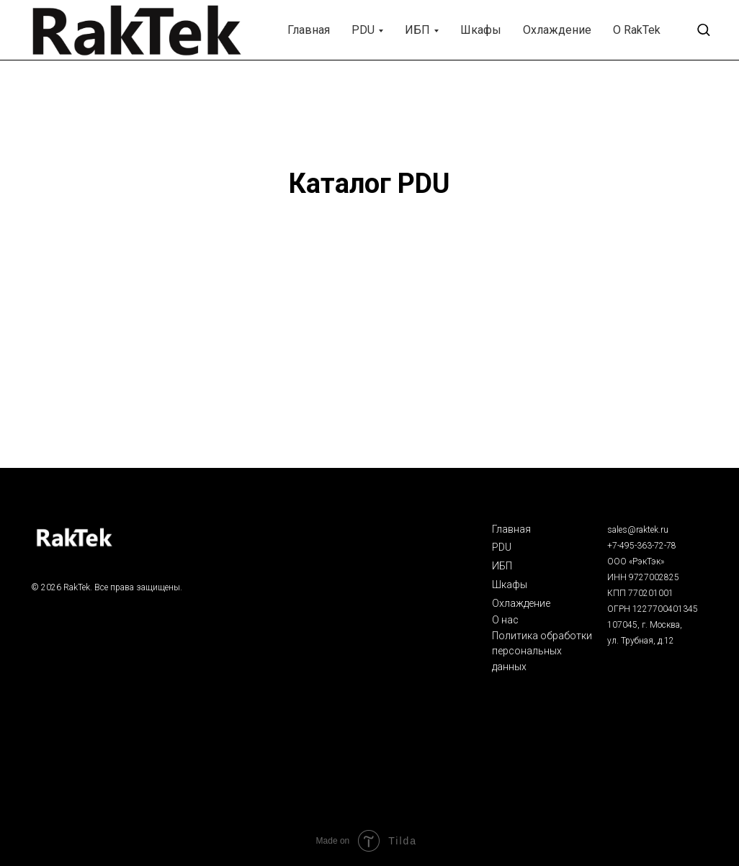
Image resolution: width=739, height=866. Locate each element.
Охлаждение (557, 30)
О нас (505, 620)
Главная (308, 30)
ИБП (417, 30)
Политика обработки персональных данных (542, 651)
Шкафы (480, 30)
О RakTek (636, 30)
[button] (703, 29)
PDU (363, 30)
